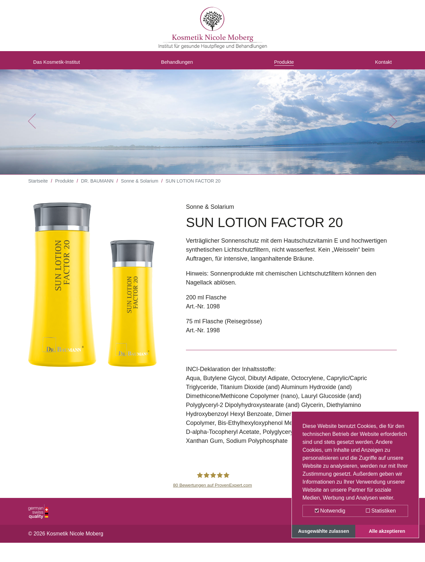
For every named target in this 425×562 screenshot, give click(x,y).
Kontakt (382, 64)
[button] (32, 126)
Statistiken (381, 511)
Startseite (38, 186)
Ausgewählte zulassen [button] (323, 531)
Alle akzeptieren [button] (387, 531)
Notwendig (330, 511)
